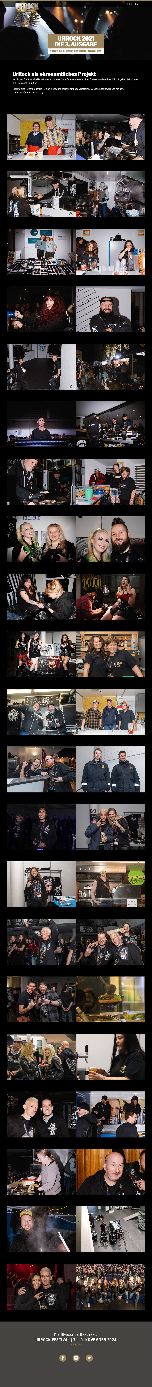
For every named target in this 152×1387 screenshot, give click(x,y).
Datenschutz (76, 1344)
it (134, 3)
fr (130, 3)
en (136, 3)
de (127, 3)
